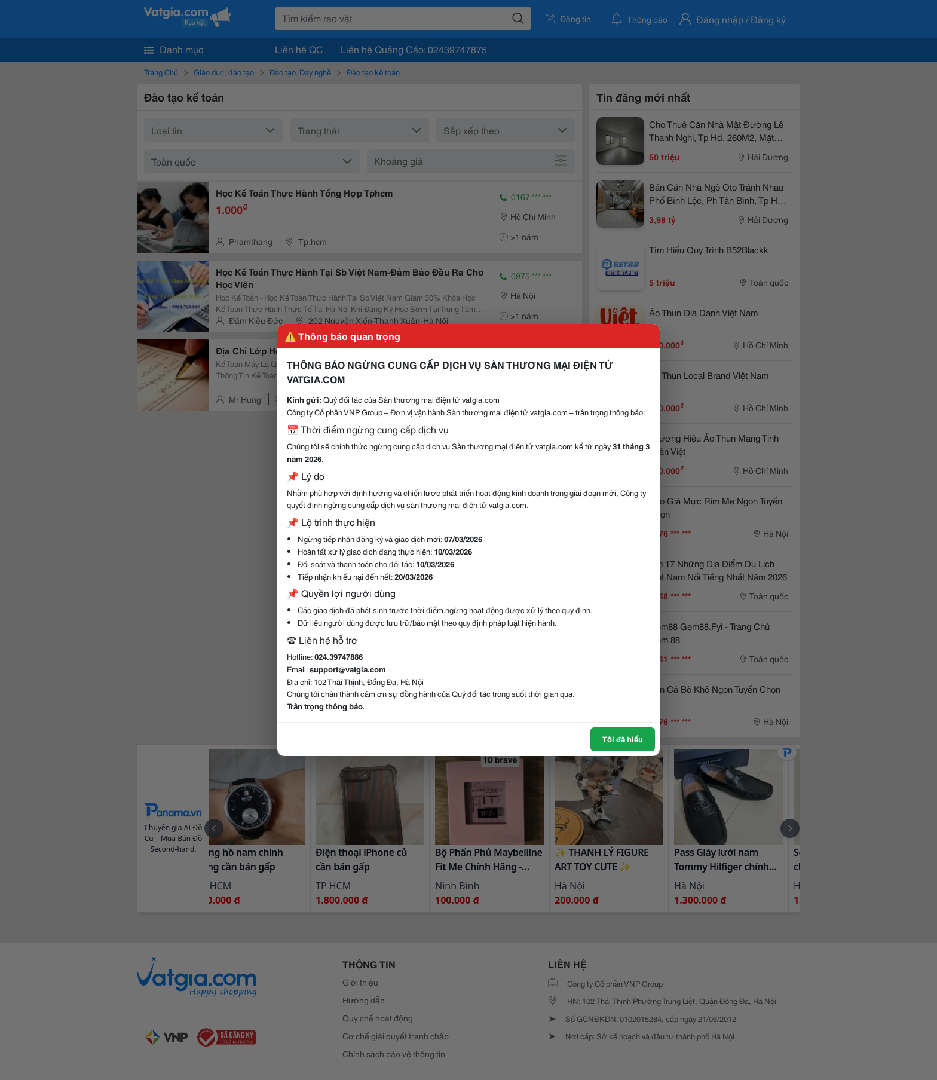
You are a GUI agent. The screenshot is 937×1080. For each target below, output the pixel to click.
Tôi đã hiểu (622, 738)
